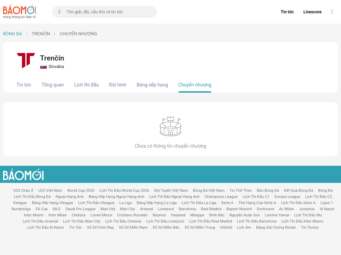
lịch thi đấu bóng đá (32, 196)
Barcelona (187, 208)
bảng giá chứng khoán (276, 227)
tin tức (75, 227)
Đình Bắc (216, 215)
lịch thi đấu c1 (256, 196)
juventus (307, 208)
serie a (227, 202)
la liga (125, 202)
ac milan (286, 208)
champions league (221, 196)
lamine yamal (277, 215)
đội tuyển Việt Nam (171, 190)
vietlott (226, 227)
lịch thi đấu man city (82, 221)
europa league (287, 196)
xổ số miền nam (133, 227)
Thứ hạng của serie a (257, 202)
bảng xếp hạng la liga (157, 202)
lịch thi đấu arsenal (40, 221)
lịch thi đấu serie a (298, 202)
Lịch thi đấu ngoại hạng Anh (174, 196)
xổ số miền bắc (165, 227)
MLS (56, 208)
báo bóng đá (268, 190)
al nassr (327, 208)
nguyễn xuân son (244, 215)
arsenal (146, 208)
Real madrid (211, 208)
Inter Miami (33, 215)
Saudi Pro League (80, 208)
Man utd (108, 208)
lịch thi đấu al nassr (45, 227)
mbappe (197, 215)
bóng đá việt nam (209, 190)
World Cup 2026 (81, 190)
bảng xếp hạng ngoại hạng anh (116, 196)
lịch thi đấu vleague (96, 202)
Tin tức (287, 12)
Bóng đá (12, 33)
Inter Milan (57, 215)
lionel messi (101, 215)
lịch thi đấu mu (308, 215)
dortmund (265, 208)
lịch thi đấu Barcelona (257, 221)
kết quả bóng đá (298, 190)
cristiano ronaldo (132, 215)
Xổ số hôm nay (100, 227)
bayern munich (239, 208)
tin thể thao (240, 190)
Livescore (312, 12)
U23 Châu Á (23, 190)
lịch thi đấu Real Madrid (210, 221)
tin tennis (309, 227)
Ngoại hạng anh (70, 196)
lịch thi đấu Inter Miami (302, 221)
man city (127, 208)
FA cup (41, 208)
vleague (20, 202)
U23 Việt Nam (50, 190)
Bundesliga (21, 208)
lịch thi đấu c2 (318, 196)
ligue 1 (327, 202)
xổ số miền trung (199, 227)
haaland (178, 215)
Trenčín (41, 33)
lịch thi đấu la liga (199, 202)
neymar (159, 215)
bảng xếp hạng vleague (52, 202)
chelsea (79, 215)
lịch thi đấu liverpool (165, 221)
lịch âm (244, 227)
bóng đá (325, 190)
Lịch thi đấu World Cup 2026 (124, 190)
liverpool (166, 208)
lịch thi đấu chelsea (123, 221)
